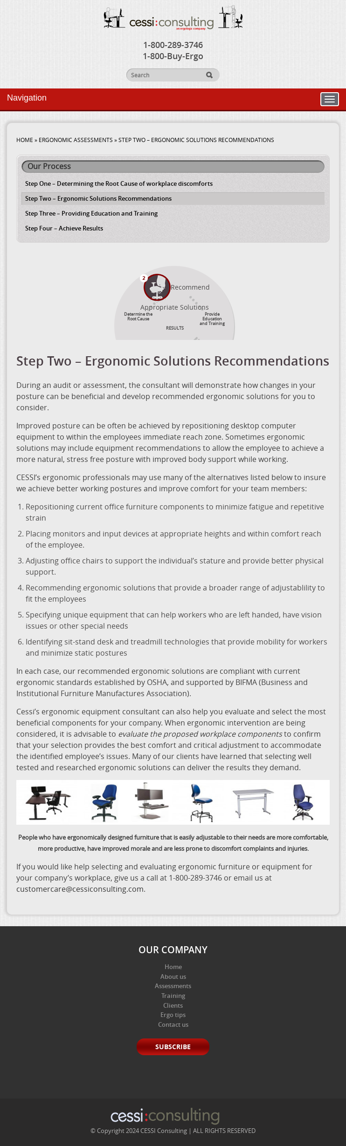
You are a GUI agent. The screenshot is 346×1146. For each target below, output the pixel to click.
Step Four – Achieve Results (64, 228)
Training (173, 995)
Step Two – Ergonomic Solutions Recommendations (98, 198)
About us (173, 976)
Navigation (27, 97)
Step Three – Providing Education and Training (91, 213)
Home (173, 967)
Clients (173, 1005)
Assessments (173, 986)
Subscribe (173, 1046)
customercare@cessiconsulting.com (80, 889)
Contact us (173, 1024)
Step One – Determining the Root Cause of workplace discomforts (119, 183)
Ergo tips (173, 1014)
